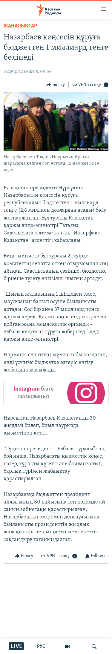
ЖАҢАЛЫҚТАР (20, 26)
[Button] (55, 84)
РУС (41, 646)
